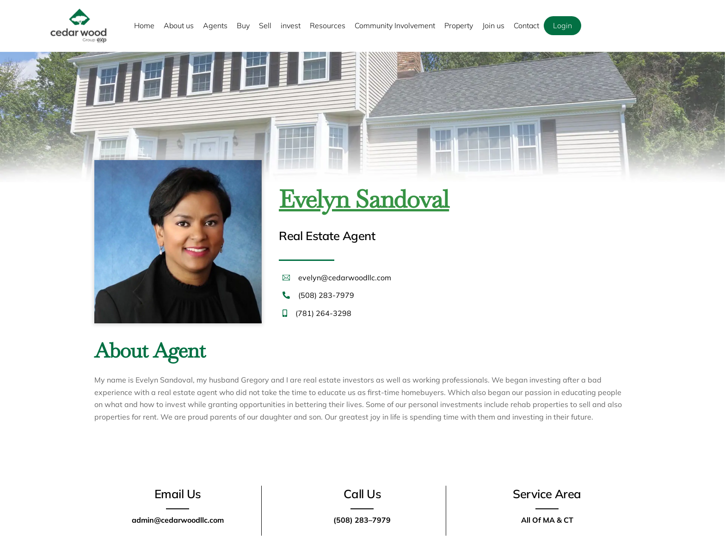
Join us (493, 25)
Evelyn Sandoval (364, 199)
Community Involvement (395, 25)
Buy (243, 25)
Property (458, 25)
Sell (265, 25)
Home (144, 25)
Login (562, 25)
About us (179, 25)
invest (291, 25)
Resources (327, 25)
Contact (526, 25)
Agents (215, 25)
